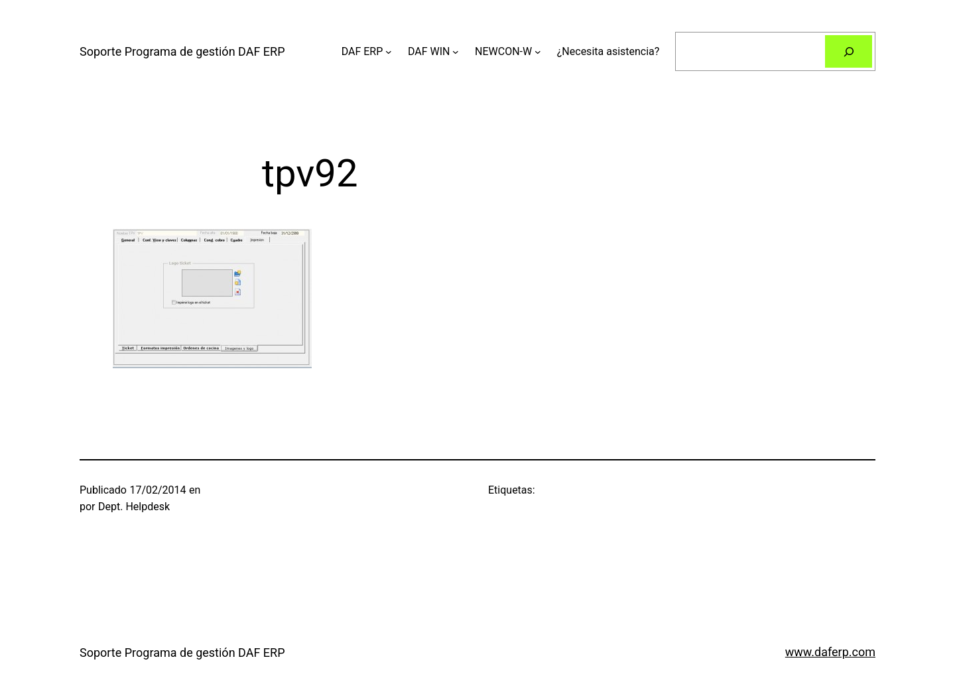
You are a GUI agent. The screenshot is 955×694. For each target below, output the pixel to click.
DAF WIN (429, 51)
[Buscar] (848, 51)
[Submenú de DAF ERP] (388, 51)
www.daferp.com (830, 652)
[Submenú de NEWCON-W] (538, 51)
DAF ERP (362, 51)
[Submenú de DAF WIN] (455, 51)
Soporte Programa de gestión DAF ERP (182, 51)
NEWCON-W (503, 51)
